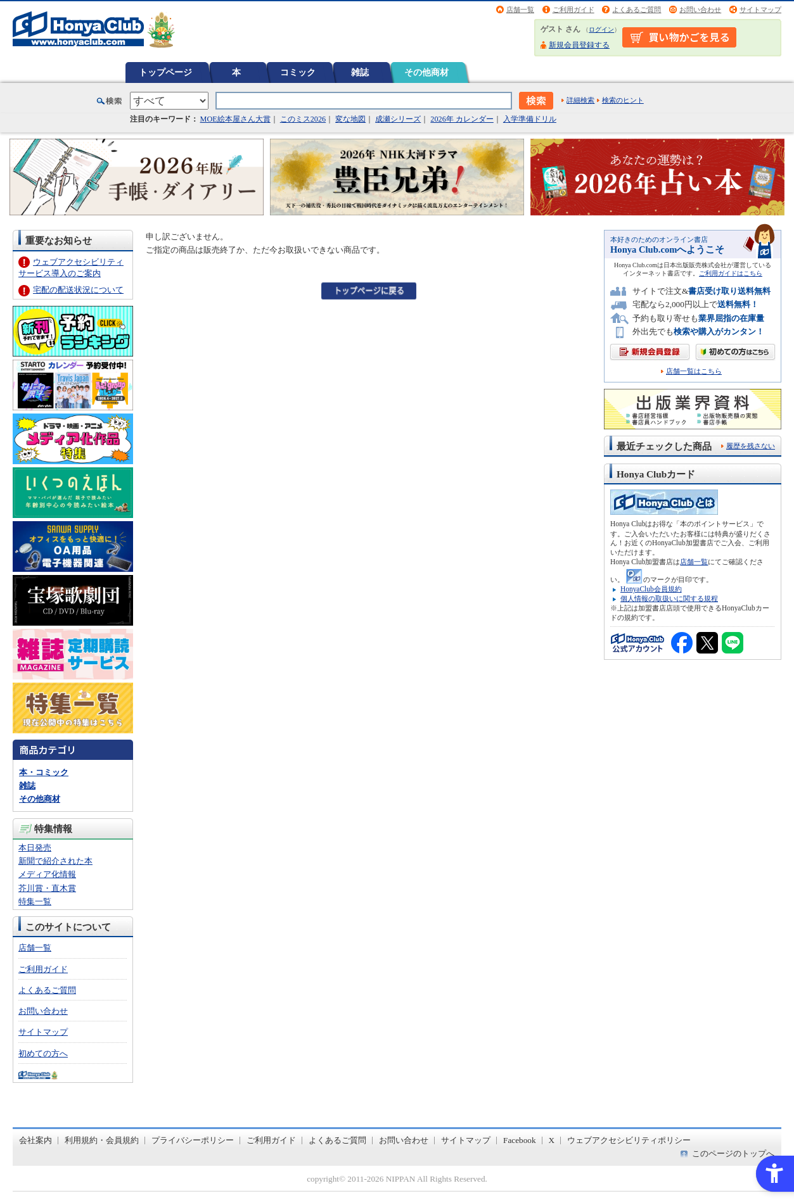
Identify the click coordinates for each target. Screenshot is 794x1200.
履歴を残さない (750, 446)
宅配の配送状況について (78, 289)
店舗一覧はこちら (694, 371)
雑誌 (360, 72)
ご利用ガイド (573, 9)
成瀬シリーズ (398, 119)
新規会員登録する (579, 45)
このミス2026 (303, 119)
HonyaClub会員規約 (651, 589)
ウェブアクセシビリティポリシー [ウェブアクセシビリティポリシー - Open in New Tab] (629, 1140)
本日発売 (34, 847)
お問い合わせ (700, 9)
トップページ (165, 72)
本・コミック (43, 772)
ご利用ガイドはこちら (730, 273)
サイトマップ (760, 9)
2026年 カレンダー (461, 119)
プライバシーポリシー (192, 1140)
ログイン (601, 29)
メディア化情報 (47, 874)
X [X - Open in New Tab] (552, 1140)
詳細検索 (580, 100)
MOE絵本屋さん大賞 (235, 119)
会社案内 (35, 1140)
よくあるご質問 (636, 9)
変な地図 (350, 119)
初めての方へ (43, 1053)
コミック (298, 72)
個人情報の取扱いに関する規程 (669, 598)
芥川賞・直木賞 (47, 888)
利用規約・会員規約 (102, 1140)
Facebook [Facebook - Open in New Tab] (519, 1140)
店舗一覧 (520, 9)
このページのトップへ (733, 1153)
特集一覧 (34, 901)
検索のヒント (623, 100)
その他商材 (426, 72)
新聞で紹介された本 (55, 861)
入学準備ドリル (529, 119)
